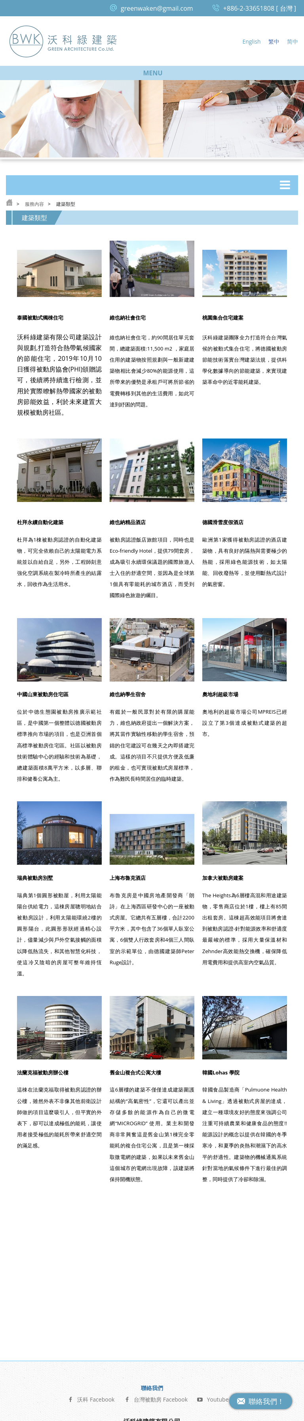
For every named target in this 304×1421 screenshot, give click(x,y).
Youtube (213, 1309)
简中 (292, 41)
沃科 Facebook (90, 1309)
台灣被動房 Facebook (156, 1309)
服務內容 (34, 204)
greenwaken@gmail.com (157, 8)
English (251, 41)
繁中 (273, 41)
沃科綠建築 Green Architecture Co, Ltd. (63, 41)
